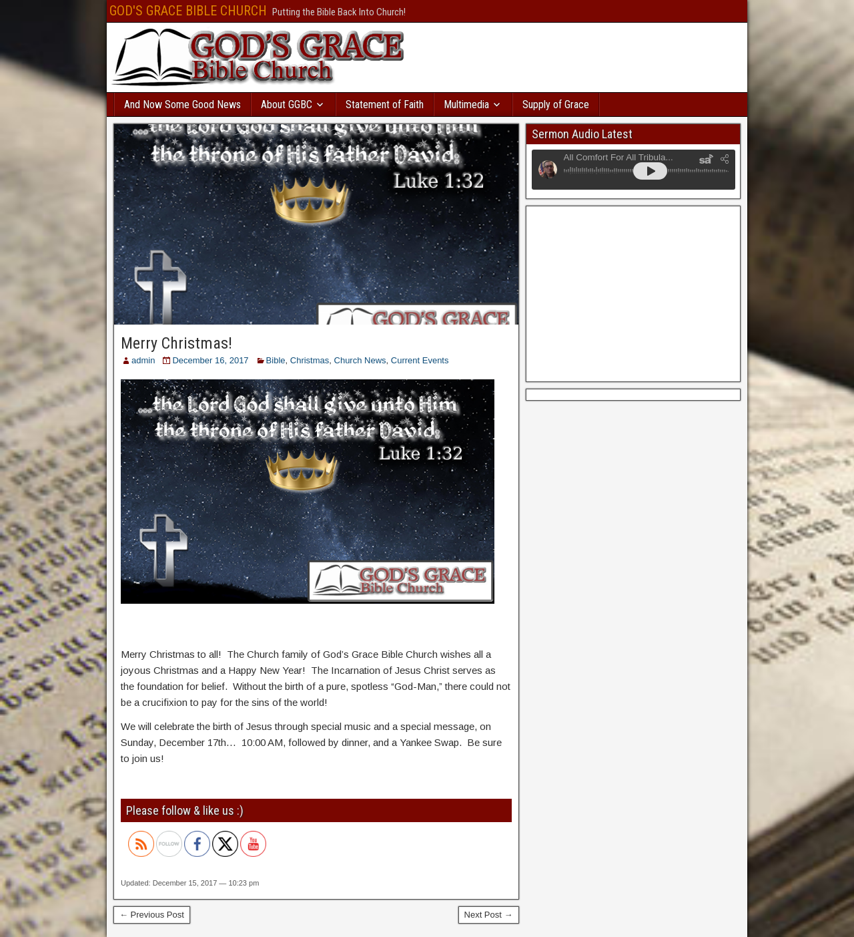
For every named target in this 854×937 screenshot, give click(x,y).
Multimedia (466, 104)
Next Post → (488, 915)
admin (143, 360)
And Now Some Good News (182, 104)
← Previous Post (151, 915)
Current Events (420, 360)
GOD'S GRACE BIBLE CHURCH (188, 11)
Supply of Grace (555, 104)
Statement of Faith (385, 104)
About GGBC (286, 104)
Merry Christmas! (176, 343)
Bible (276, 360)
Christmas (310, 360)
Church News (360, 360)
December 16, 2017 (210, 360)
